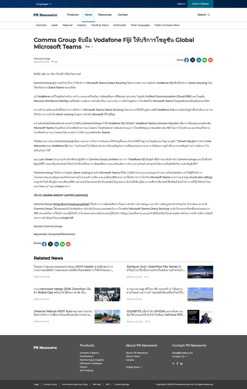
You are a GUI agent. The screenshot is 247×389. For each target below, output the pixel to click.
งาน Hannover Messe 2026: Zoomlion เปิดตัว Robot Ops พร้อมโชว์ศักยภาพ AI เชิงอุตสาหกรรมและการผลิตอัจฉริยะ (62, 290)
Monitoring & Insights (92, 359)
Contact (123, 14)
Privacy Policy (50, 384)
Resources (105, 14)
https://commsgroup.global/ (71, 204)
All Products (86, 370)
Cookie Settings (121, 384)
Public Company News (167, 25)
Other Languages (140, 25)
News (88, 14)
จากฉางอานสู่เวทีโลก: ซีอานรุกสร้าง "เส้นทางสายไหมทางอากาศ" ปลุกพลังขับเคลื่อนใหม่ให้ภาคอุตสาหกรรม (155, 290)
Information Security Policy (75, 384)
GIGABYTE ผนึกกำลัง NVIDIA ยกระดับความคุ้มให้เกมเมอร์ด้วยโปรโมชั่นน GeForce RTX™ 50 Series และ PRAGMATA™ (156, 313)
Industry (81, 25)
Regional (67, 25)
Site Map (97, 384)
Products (73, 14)
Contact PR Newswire (189, 345)
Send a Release (200, 3)
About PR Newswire (141, 345)
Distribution (86, 356)
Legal (36, 384)
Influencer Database (91, 363)
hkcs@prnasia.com (182, 352)
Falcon (83, 367)
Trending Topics (100, 25)
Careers (130, 359)
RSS (107, 384)
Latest (54, 25)
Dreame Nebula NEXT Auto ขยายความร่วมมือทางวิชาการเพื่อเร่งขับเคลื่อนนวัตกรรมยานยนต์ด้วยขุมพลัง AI (63, 313)
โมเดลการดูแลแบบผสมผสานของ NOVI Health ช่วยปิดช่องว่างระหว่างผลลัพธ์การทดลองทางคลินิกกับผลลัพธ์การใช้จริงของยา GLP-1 (73, 268)
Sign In (181, 3)
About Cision (133, 356)
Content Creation (89, 352)
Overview (41, 25)
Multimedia (119, 25)
